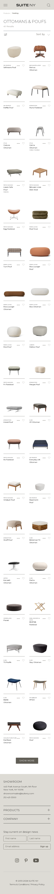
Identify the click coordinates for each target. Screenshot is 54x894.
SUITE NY (33, 881)
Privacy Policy (37, 884)
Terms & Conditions (20, 884)
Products (6, 13)
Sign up (44, 846)
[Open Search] (49, 5)
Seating (15, 13)
